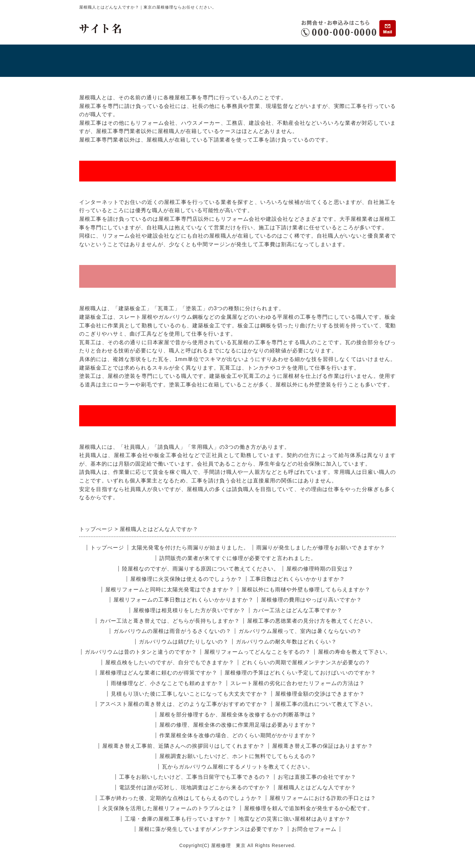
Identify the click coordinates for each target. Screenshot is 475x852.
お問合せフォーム (314, 829)
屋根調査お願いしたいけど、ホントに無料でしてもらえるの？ (237, 756)
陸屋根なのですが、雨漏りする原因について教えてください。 (200, 569)
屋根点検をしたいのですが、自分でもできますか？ (169, 662)
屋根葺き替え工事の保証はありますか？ (322, 746)
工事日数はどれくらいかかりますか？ (297, 579)
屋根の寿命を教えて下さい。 (354, 652)
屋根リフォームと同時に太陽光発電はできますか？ (169, 589)
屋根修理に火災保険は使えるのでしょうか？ (186, 579)
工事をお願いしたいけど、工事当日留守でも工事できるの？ (194, 777)
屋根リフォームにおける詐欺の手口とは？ (322, 798)
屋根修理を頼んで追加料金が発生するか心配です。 (308, 808)
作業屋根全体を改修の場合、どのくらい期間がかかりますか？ (237, 735)
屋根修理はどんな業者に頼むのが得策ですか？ (158, 672)
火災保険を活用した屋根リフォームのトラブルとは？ (169, 808)
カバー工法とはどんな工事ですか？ (297, 610)
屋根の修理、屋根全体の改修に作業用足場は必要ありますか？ (237, 725)
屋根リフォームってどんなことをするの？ (257, 652)
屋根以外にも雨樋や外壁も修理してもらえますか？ (305, 589)
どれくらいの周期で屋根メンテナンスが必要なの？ (305, 662)
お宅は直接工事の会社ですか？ (317, 777)
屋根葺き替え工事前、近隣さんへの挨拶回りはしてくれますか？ (183, 746)
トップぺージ (107, 547)
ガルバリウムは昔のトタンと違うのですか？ (141, 652)
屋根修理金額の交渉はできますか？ (320, 694)
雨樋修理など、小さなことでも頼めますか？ (167, 683)
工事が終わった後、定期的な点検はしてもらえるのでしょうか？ (181, 798)
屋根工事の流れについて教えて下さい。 (325, 704)
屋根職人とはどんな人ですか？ (317, 787)
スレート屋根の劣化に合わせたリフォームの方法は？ (297, 683)
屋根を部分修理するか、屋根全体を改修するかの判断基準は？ (237, 714)
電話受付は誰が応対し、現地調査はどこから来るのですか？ (194, 787)
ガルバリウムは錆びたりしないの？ (184, 641)
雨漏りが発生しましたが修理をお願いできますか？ (320, 547)
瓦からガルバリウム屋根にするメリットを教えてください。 (237, 767)
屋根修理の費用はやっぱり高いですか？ (311, 600)
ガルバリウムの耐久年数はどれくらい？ (286, 641)
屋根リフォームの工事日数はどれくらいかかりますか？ (183, 600)
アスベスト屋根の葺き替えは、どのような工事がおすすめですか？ (184, 704)
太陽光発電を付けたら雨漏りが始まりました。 (190, 547)
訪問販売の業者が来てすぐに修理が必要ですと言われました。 (237, 558)
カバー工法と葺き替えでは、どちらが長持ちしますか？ (170, 621)
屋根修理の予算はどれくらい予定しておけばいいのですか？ (300, 672)
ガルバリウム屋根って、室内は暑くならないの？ (300, 631)
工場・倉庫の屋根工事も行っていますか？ (178, 819)
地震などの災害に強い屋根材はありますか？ (294, 819)
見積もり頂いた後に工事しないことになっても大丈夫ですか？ (189, 694)
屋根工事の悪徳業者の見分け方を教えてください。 (311, 621)
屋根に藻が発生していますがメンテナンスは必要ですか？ (211, 829)
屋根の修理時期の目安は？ (320, 569)
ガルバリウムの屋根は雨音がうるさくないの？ (172, 631)
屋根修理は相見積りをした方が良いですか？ (189, 610)
